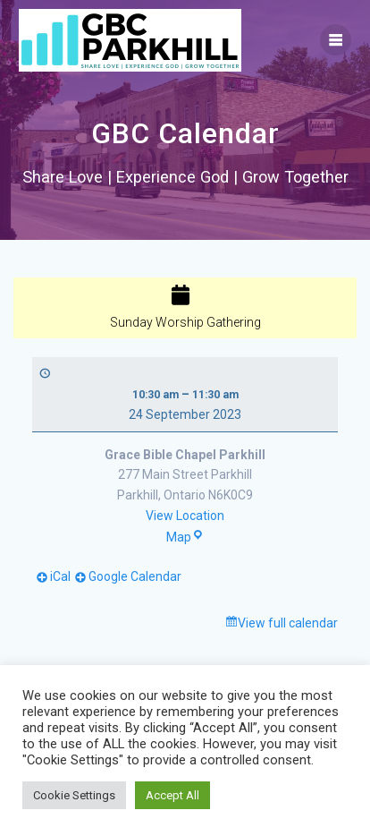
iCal (60, 576)
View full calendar (288, 623)
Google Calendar (134, 576)
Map (185, 537)
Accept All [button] (172, 795)
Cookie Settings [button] (74, 795)
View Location (185, 515)
